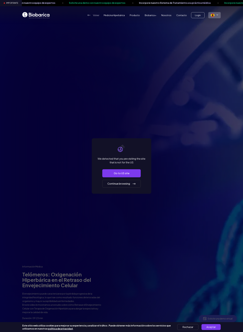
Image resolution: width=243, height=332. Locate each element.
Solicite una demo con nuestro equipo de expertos (37, 2)
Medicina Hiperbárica (114, 15)
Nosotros (166, 15)
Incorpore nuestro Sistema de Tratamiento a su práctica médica (185, 2)
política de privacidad (60, 328)
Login (198, 15)
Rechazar (187, 327)
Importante (12, 3)
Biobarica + (150, 15)
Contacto (181, 15)
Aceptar (211, 327)
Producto (135, 15)
